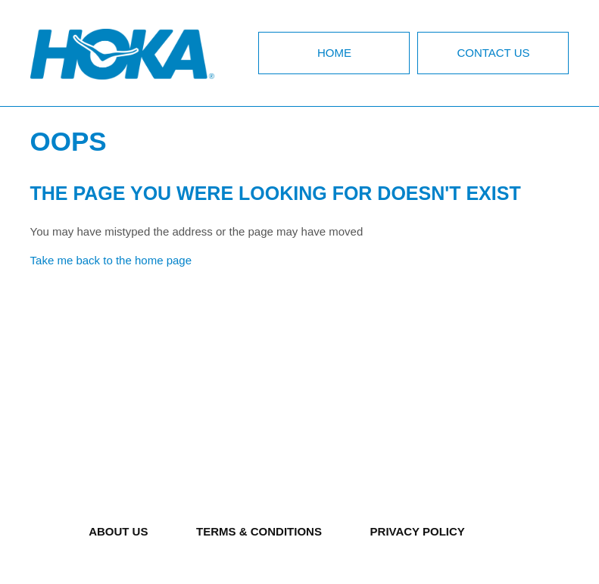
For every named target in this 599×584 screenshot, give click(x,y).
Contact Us (493, 52)
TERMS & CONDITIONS (259, 531)
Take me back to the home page (111, 260)
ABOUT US (118, 531)
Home (334, 52)
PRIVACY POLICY (417, 531)
